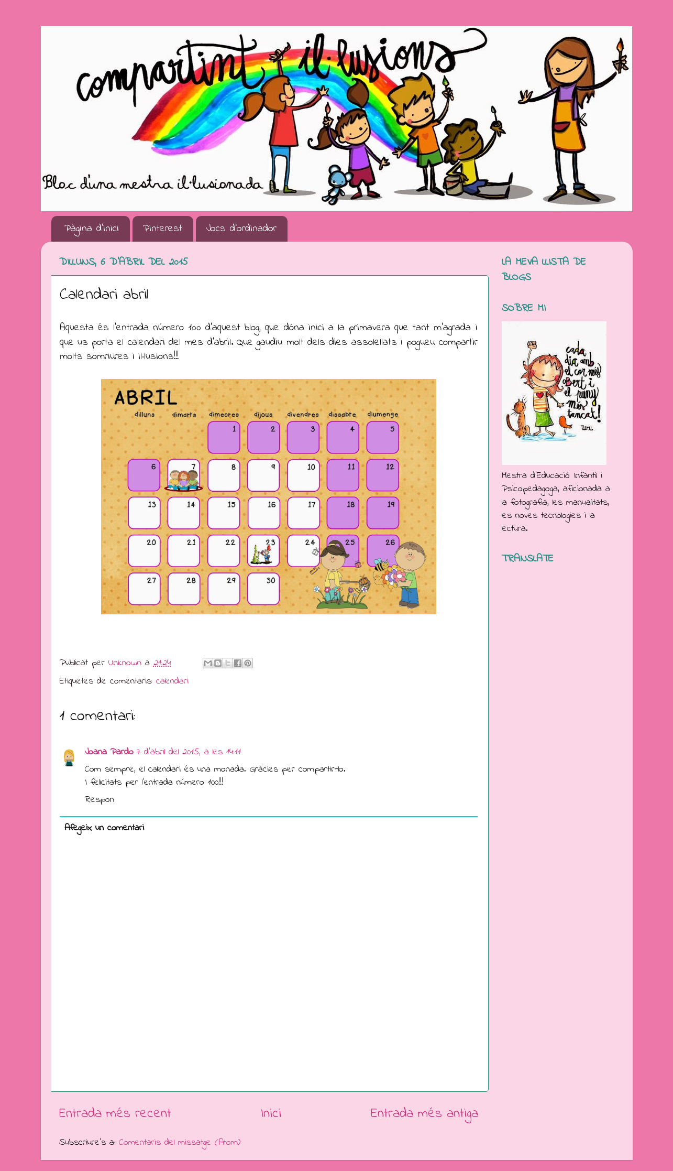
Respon (99, 800)
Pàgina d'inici (91, 228)
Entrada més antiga (424, 1113)
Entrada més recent (115, 1113)
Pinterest (162, 228)
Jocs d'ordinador (241, 228)
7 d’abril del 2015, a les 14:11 (189, 752)
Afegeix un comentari (104, 828)
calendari (172, 681)
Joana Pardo (109, 752)
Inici (271, 1113)
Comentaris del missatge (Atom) (179, 1143)
